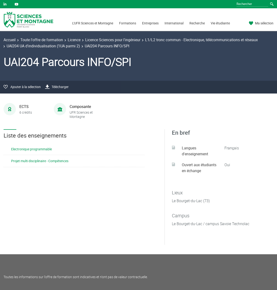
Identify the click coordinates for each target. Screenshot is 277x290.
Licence (74, 39)
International (174, 23)
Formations (127, 23)
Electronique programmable (31, 149)
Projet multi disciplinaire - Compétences (39, 161)
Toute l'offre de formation (41, 39)
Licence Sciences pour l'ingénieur (112, 39)
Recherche (197, 23)
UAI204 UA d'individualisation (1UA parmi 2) (43, 46)
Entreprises (150, 23)
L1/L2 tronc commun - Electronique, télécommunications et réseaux (201, 39)
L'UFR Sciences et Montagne (92, 23)
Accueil (10, 39)
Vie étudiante (220, 23)
